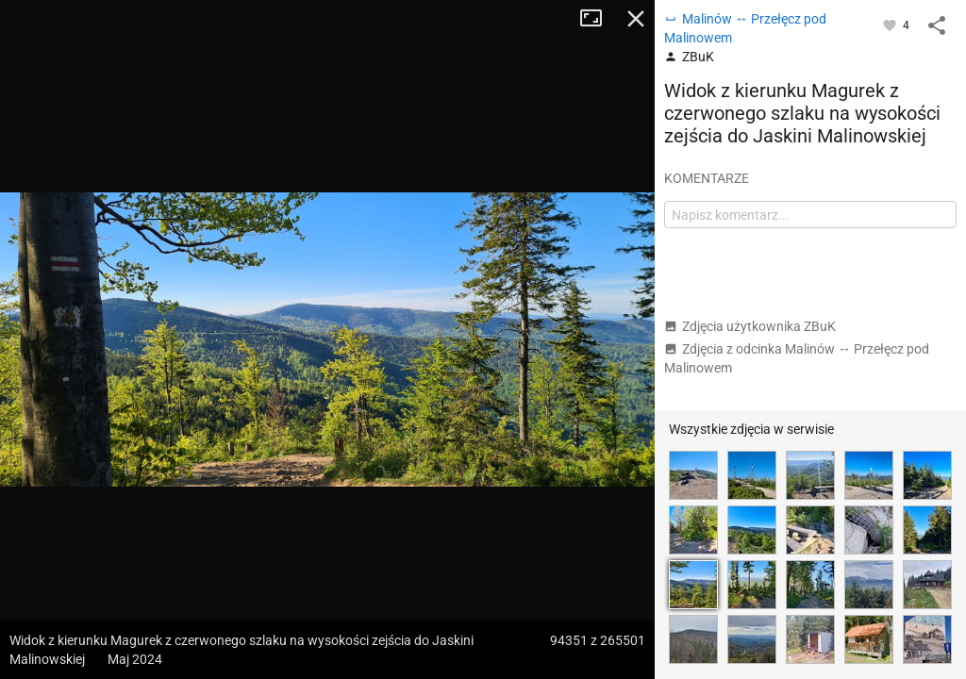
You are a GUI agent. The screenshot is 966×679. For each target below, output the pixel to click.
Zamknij (636, 19)
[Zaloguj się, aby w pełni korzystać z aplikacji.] (891, 24)
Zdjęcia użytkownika (750, 326)
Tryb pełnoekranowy (598, 19)
